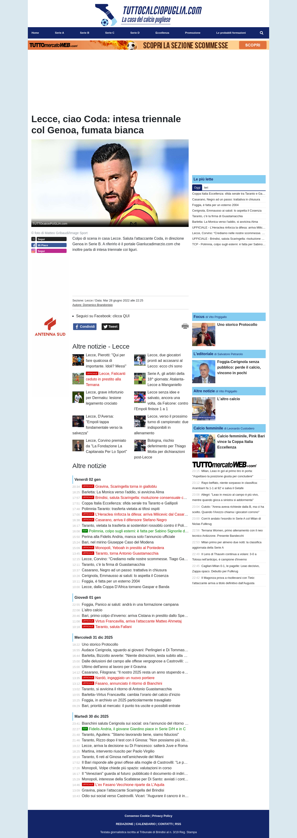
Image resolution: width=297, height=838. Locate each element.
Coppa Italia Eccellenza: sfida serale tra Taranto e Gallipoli (130, 503)
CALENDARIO (145, 824)
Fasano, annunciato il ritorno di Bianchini (122, 683)
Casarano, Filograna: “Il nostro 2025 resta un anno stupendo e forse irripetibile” (147, 672)
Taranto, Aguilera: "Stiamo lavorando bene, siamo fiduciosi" (130, 735)
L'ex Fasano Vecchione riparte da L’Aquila (123, 785)
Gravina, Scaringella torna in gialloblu (119, 486)
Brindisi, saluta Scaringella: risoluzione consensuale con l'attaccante (144, 498)
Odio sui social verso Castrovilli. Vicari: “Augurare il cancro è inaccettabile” (143, 796)
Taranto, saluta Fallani (107, 627)
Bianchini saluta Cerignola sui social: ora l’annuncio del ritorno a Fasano (141, 723)
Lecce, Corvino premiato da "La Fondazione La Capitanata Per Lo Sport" (106, 446)
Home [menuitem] (35, 32)
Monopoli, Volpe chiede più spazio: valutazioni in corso (127, 768)
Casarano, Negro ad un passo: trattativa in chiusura (124, 570)
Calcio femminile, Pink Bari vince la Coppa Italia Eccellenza (241, 441)
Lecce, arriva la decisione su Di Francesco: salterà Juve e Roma (135, 746)
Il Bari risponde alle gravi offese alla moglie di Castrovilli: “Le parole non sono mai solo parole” (159, 762)
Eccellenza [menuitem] (162, 32)
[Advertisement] (229, 142)
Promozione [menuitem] (192, 32)
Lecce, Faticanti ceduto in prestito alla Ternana (105, 379)
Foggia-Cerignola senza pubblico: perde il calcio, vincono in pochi (239, 367)
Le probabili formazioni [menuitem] (231, 32)
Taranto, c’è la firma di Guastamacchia (113, 564)
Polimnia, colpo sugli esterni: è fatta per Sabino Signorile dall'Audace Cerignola (150, 531)
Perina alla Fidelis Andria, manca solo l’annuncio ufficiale (128, 537)
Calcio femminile (208, 428)
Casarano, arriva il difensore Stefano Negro (124, 520)
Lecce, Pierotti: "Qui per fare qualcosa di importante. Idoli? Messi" (106, 360)
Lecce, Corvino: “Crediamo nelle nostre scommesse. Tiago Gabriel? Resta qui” (146, 559)
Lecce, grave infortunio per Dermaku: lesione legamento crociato (104, 397)
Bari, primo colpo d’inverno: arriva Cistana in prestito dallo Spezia (135, 616)
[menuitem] (261, 33)
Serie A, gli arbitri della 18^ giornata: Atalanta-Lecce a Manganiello (166, 379)
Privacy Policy (162, 816)
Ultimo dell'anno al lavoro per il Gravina (114, 667)
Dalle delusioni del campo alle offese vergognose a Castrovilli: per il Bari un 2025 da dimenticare (161, 661)
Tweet (110, 327)
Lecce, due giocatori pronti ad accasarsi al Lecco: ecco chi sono (165, 360)
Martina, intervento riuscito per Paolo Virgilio (118, 751)
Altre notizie (204, 391)
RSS (178, 824)
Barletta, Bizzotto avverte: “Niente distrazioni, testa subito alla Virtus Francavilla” (147, 656)
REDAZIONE (124, 824)
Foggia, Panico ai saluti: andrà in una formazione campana (130, 604)
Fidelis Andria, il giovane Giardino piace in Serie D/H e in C (134, 729)
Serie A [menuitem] (59, 32)
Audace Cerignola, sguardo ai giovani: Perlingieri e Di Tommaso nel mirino (143, 650)
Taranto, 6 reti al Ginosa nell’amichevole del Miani (122, 757)
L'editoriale (203, 354)
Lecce (89, 300)
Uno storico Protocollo (100, 644)
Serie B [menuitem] (84, 32)
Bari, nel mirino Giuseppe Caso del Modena (118, 542)
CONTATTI (165, 824)
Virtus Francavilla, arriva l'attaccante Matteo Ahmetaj (132, 621)
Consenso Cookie (137, 816)
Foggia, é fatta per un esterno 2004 (111, 581)
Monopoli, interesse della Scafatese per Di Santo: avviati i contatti (136, 779)
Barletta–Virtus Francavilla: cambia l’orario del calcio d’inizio (131, 695)
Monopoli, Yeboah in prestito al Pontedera (123, 548)
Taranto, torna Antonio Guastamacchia (120, 553)
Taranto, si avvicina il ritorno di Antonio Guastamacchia (127, 689)
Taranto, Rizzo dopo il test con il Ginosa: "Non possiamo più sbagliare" (139, 740)
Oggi (197, 187)
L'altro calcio (92, 610)
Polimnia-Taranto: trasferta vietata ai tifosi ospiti (121, 509)
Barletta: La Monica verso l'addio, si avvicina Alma (123, 492)
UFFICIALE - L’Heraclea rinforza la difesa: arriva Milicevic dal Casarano (239, 227)
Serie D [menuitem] (135, 32)
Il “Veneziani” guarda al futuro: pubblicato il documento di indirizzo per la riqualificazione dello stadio (164, 774)
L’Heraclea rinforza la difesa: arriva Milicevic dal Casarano (136, 514)
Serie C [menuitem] (109, 32)
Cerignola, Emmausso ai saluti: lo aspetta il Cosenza (125, 576)
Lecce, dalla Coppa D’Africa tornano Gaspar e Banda (125, 587)
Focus (199, 317)
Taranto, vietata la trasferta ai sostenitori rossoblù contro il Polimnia (137, 525)
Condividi (85, 327)
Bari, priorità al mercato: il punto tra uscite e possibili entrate (131, 706)
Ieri (206, 187)
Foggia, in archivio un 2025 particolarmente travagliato (126, 700)
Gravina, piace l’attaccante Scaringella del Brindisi (123, 790)
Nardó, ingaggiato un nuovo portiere (118, 678)
